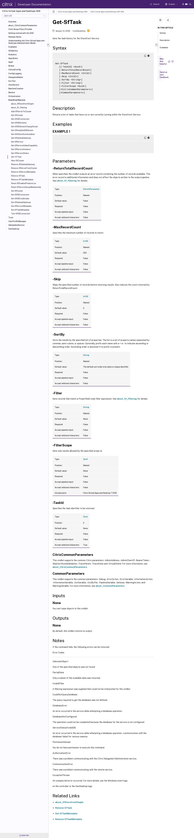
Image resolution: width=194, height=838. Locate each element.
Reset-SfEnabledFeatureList (23, 183)
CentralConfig (14, 70)
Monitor (11, 92)
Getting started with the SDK (21, 33)
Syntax (163, 34)
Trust (10, 217)
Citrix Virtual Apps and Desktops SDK (72, 12)
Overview (12, 22)
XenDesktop (13, 229)
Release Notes (14, 37)
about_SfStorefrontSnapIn (22, 104)
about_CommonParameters (110, 586)
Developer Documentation (34, 4)
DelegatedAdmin (15, 77)
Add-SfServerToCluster (21, 111)
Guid (85, 459)
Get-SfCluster (17, 115)
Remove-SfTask (18, 176)
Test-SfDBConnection (20, 214)
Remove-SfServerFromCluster (24, 168)
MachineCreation (15, 89)
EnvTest (12, 81)
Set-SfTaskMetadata (20, 210)
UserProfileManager (17, 221)
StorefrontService (16, 100)
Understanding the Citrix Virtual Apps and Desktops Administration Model (26, 42)
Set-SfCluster (17, 191)
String (86, 355)
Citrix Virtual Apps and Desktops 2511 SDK (107, 12)
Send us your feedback (164, 74)
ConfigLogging (15, 73)
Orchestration (14, 96)
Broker (11, 66)
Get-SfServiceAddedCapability (24, 145)
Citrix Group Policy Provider (20, 29)
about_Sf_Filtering (19, 107)
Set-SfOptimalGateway (21, 202)
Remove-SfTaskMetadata (22, 180)
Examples (12, 47)
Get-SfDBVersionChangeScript (24, 126)
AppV (10, 62)
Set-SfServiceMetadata (21, 206)
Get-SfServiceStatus (20, 153)
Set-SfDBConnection (20, 195)
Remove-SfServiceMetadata (23, 172)
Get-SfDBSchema (18, 123)
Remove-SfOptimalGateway (23, 164)
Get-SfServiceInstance (21, 149)
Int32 (85, 241)
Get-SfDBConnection (20, 119)
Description (165, 41)
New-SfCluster (17, 161)
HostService (13, 85)
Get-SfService (17, 142)
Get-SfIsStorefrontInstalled (23, 134)
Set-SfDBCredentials (20, 198)
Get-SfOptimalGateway (21, 138)
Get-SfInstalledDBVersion (22, 130)
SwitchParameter (91, 189)
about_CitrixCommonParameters (22, 25)
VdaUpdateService (16, 225)
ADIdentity (13, 51)
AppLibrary (13, 58)
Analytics (12, 54)
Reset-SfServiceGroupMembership (26, 187)
